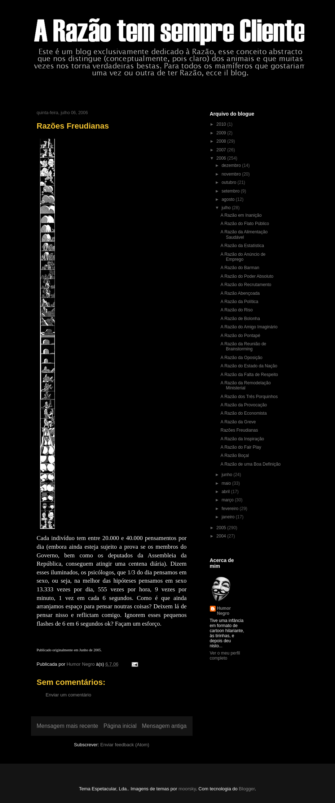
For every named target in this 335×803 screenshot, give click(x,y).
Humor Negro (224, 611)
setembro (231, 191)
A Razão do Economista (243, 413)
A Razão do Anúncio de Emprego (242, 257)
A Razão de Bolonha (240, 318)
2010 (221, 124)
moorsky (187, 788)
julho (226, 207)
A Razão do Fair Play (240, 447)
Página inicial (120, 726)
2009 (221, 132)
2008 (221, 141)
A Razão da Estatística (242, 245)
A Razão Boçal (234, 455)
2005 (221, 527)
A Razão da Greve (238, 421)
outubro (229, 182)
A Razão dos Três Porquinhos (249, 396)
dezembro (231, 165)
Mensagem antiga (164, 726)
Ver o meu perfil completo (225, 656)
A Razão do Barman (239, 267)
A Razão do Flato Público (244, 223)
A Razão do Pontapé (240, 335)
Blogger (247, 788)
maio (226, 483)
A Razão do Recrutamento (245, 284)
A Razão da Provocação (243, 404)
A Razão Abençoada (240, 293)
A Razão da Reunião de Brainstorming (243, 346)
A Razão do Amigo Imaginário (248, 326)
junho (227, 474)
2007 (221, 149)
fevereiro (230, 508)
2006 (221, 158)
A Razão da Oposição (241, 357)
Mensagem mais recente (67, 726)
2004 (221, 536)
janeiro (228, 516)
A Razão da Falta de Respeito (249, 374)
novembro (231, 174)
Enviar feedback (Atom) (124, 744)
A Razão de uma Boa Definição (250, 464)
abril (226, 491)
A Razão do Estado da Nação (248, 365)
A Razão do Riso (236, 309)
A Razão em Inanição (240, 215)
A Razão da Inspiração (242, 438)
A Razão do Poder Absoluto (246, 276)
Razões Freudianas (239, 430)
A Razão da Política (239, 301)
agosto (228, 199)
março (228, 499)
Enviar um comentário (68, 695)
